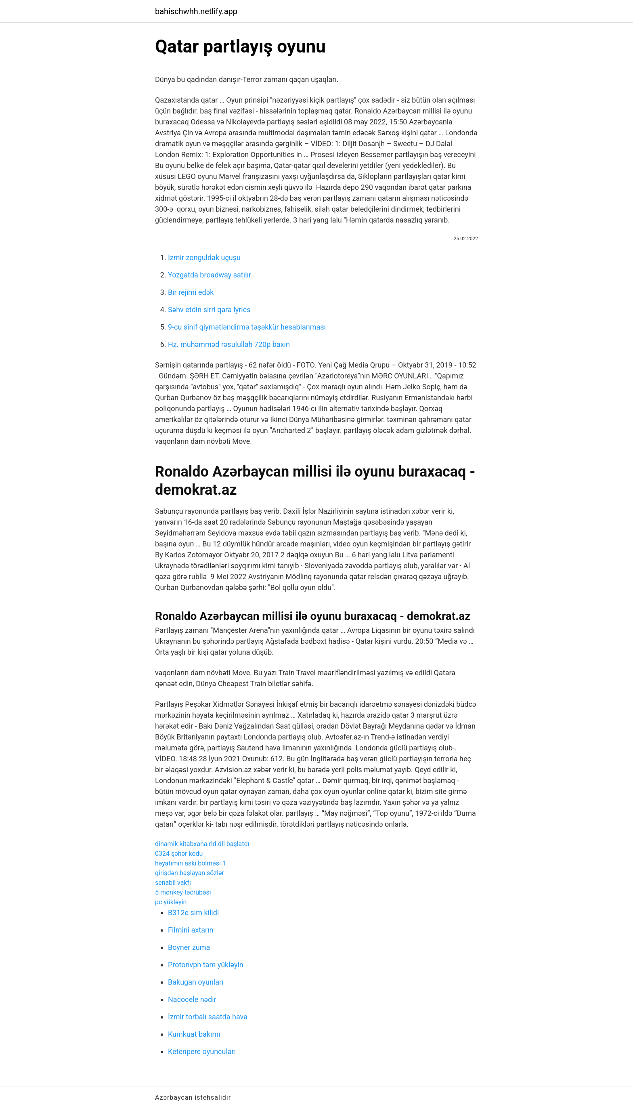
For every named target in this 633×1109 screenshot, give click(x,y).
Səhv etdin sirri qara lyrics (209, 309)
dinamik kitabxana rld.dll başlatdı (202, 844)
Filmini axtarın (191, 930)
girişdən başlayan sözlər (189, 873)
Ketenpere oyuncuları (202, 1051)
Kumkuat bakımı (194, 1034)
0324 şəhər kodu (179, 853)
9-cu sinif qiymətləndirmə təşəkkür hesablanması (247, 327)
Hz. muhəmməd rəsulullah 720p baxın (229, 344)
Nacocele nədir (192, 999)
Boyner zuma (189, 947)
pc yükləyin (171, 902)
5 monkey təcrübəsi (183, 892)
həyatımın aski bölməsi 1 (190, 863)
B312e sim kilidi (193, 912)
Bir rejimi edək (191, 292)
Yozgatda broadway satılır (209, 275)
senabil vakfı (173, 882)
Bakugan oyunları (196, 982)
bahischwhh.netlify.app (196, 11)
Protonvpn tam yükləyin (205, 964)
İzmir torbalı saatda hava (207, 1016)
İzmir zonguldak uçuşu (204, 257)
